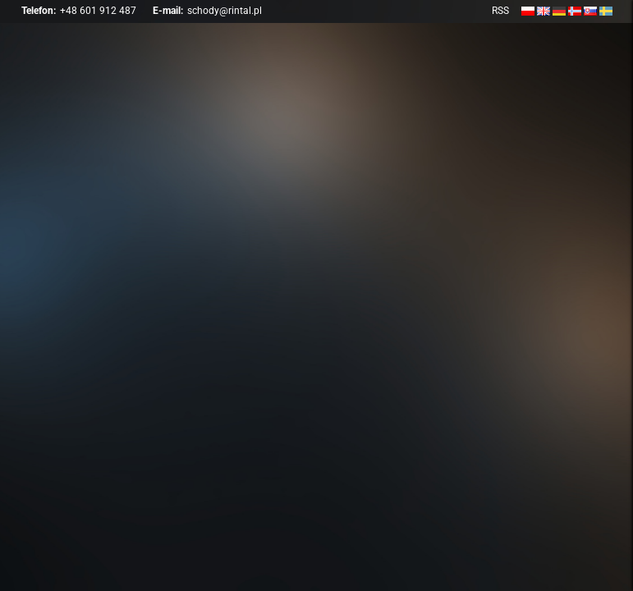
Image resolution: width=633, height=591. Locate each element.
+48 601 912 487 (98, 10)
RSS (500, 10)
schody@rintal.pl (224, 10)
